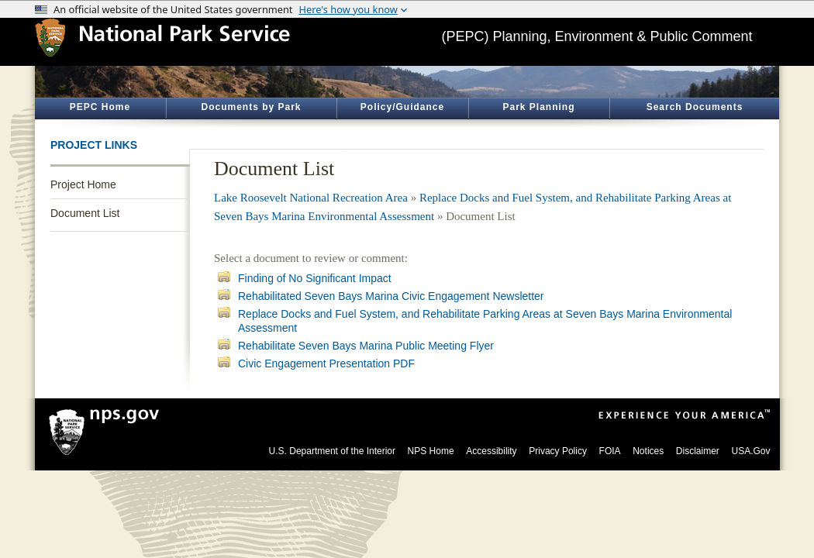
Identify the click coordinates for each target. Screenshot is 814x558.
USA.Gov (750, 451)
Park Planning (538, 107)
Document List (84, 213)
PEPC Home (100, 107)
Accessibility (491, 451)
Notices (648, 451)
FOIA (610, 451)
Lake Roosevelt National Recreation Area (311, 197)
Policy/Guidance (402, 107)
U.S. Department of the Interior (332, 451)
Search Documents (695, 107)
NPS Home (431, 451)
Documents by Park (251, 107)
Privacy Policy (558, 451)
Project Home (83, 184)
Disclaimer (697, 451)
